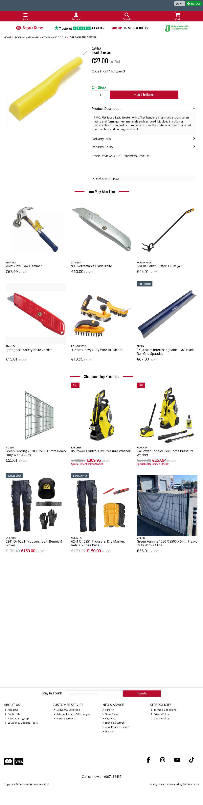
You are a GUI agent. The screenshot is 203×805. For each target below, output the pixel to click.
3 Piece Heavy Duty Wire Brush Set (97, 350)
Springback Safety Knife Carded (29, 350)
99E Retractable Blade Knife (91, 266)
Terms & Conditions (163, 709)
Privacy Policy (160, 714)
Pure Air (108, 709)
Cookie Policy (160, 718)
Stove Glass (110, 714)
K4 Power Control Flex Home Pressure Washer (165, 453)
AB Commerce (191, 784)
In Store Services (64, 718)
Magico (162, 784)
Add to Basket (140, 94)
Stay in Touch (52, 693)
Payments (109, 718)
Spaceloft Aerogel (113, 722)
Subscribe (142, 693)
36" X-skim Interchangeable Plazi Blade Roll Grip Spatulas (165, 352)
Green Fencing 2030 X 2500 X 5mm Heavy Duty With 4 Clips (36, 453)
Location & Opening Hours (21, 722)
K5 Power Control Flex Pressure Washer (100, 451)
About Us (11, 709)
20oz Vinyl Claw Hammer (24, 266)
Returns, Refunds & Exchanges (72, 714)
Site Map (108, 731)
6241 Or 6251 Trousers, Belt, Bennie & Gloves (34, 543)
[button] (85, 53)
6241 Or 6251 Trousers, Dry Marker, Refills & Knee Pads (98, 543)
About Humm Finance (115, 727)
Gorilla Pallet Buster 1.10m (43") (160, 266)
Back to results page (107, 178)
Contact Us (12, 714)
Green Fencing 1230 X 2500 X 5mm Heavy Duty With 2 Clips (167, 543)
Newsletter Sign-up (17, 718)
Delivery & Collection (67, 709)
